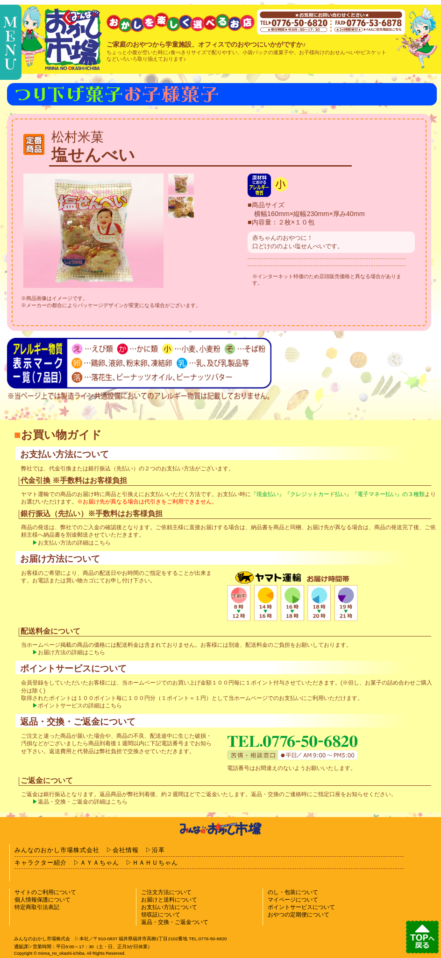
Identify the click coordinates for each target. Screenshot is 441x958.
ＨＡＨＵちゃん (155, 862)
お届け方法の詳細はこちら (71, 652)
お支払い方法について (169, 907)
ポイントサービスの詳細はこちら (80, 705)
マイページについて (293, 899)
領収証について (160, 914)
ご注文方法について (166, 892)
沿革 (158, 849)
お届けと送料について (169, 899)
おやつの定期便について (298, 914)
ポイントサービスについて (301, 907)
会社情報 (126, 849)
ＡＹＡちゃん (99, 862)
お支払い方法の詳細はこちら (74, 542)
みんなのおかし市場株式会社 (57, 849)
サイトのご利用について (45, 892)
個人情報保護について (42, 899)
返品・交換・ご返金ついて (174, 922)
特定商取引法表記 (36, 907)
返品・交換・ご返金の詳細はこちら (83, 801)
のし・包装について (293, 892)
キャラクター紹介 (40, 862)
